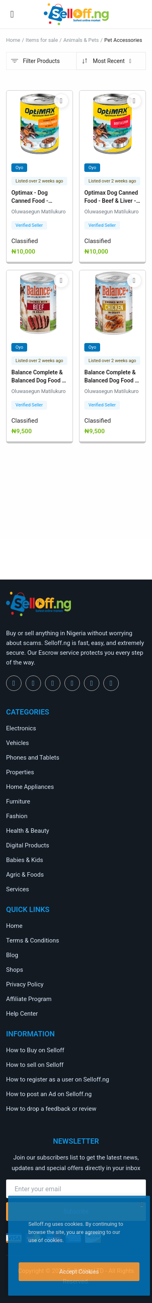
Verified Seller (29, 225)
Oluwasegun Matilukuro (38, 211)
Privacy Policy (24, 984)
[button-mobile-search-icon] (140, 14)
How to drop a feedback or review (51, 1108)
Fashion (17, 816)
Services (17, 889)
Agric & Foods (25, 874)
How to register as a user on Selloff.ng (57, 1079)
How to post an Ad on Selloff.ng (49, 1094)
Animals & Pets (81, 40)
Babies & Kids (24, 860)
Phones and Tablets (32, 757)
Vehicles (17, 743)
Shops (14, 969)
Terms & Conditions (32, 940)
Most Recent (107, 61)
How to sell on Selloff (35, 1064)
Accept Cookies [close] (78, 1271)
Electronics (21, 728)
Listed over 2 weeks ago (39, 181)
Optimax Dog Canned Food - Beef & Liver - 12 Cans (111, 200)
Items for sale (42, 40)
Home (13, 40)
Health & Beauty (27, 830)
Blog (12, 955)
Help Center (22, 1013)
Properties (20, 772)
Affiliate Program (28, 999)
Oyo (19, 167)
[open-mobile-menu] (12, 14)
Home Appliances (30, 786)
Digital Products (27, 845)
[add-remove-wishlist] (61, 100)
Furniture (18, 801)
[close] (142, 1203)
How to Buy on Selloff (35, 1050)
